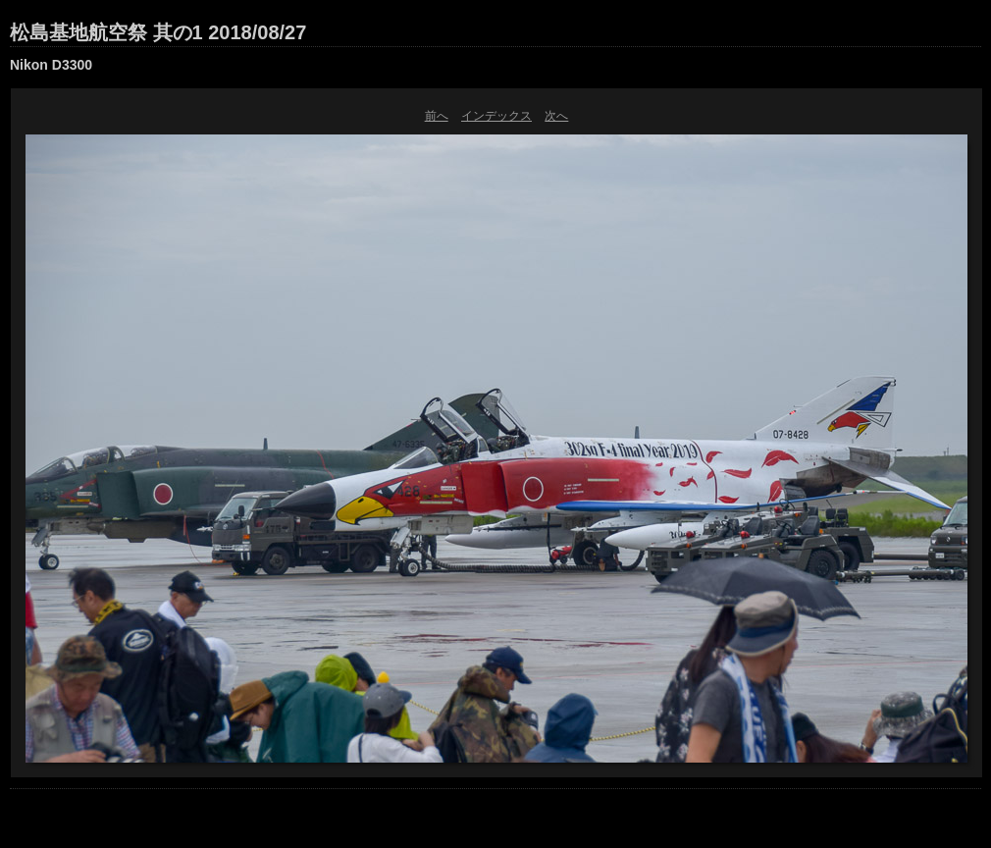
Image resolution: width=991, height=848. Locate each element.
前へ (436, 116)
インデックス (496, 116)
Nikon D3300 (51, 65)
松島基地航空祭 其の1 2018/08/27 (158, 32)
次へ (556, 116)
